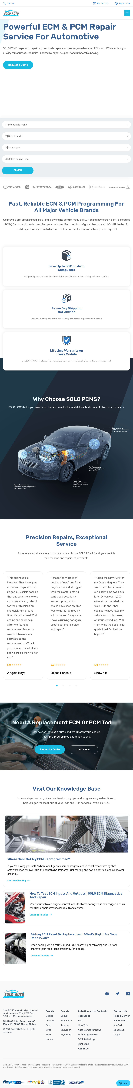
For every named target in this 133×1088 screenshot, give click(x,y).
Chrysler (50, 1020)
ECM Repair (84, 1044)
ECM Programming (88, 1034)
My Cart (118, 1025)
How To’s (83, 1025)
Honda (49, 1039)
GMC (48, 1030)
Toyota (65, 1025)
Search (18, 170)
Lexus (64, 1015)
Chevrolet (66, 1030)
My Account (122, 3)
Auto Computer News (89, 1030)
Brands (50, 1011)
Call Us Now (83, 749)
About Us (83, 1048)
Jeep (48, 1025)
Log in (117, 1034)
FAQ (80, 1020)
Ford (48, 1034)
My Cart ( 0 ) (102, 3)
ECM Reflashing (86, 1039)
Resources (84, 1015)
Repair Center (122, 1015)
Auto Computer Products (92, 1011)
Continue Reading (18, 880)
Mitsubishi (66, 1020)
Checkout (119, 1030)
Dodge (49, 1015)
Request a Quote (18, 65)
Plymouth (66, 1034)
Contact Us (120, 1011)
